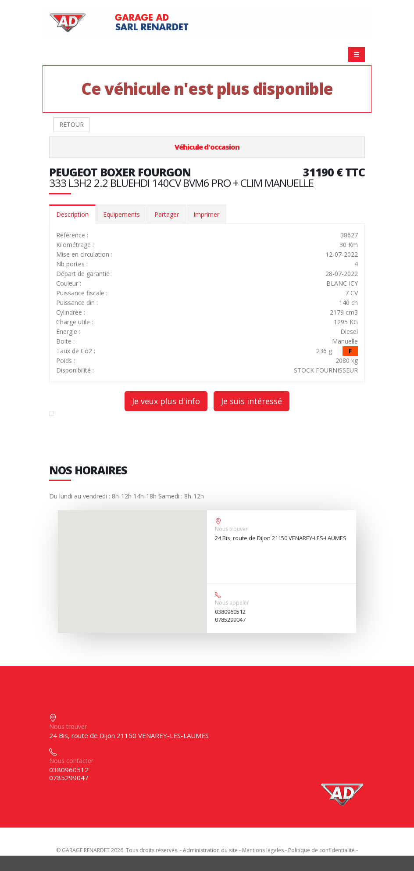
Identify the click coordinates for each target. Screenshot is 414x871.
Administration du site (210, 850)
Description (72, 214)
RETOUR (71, 124)
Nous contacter (71, 760)
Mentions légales (263, 850)
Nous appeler (232, 602)
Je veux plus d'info (166, 401)
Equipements (121, 214)
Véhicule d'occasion (207, 147)
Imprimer (206, 214)
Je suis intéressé (251, 401)
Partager (166, 214)
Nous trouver (231, 529)
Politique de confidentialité (321, 850)
